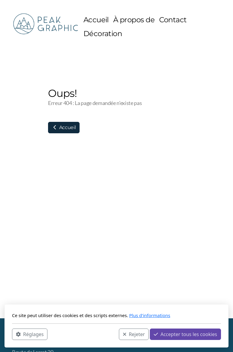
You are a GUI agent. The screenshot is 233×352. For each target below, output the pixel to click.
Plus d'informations (149, 315)
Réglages (30, 334)
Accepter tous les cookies (185, 334)
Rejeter (134, 334)
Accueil (64, 127)
